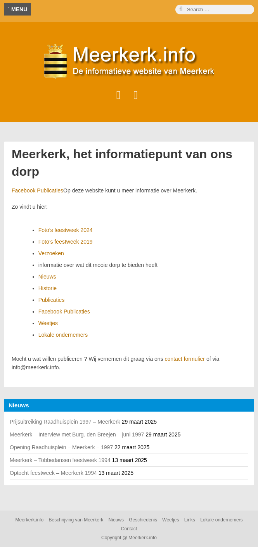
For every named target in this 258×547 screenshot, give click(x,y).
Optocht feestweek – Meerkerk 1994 (53, 473)
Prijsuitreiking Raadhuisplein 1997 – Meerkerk (65, 422)
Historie (47, 288)
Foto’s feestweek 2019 (65, 242)
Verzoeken (51, 253)
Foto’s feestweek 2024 (65, 230)
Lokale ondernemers (63, 335)
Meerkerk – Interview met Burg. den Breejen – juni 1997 (77, 434)
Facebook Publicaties (37, 190)
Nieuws (47, 277)
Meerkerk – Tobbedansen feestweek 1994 (60, 460)
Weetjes (48, 323)
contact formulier (185, 359)
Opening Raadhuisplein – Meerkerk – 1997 (61, 447)
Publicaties (51, 300)
